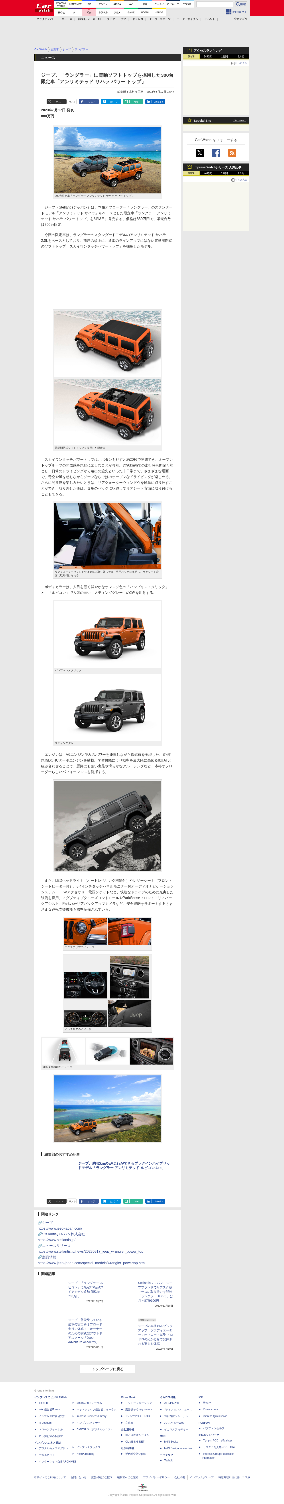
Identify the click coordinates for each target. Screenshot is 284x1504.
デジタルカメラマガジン (53, 1448)
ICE (201, 1397)
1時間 (191, 56)
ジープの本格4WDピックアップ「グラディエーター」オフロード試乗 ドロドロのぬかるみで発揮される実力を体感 (155, 1334)
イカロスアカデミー (176, 1429)
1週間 (224, 56)
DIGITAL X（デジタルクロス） (95, 1429)
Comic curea (210, 1409)
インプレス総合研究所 (52, 1416)
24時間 (208, 56)
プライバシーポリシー (156, 1477)
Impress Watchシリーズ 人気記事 (217, 167)
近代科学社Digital (135, 1453)
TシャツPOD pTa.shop (217, 1440)
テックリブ (166, 1455)
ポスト (59, 101)
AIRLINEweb (171, 1402)
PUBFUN (204, 1422)
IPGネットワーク (209, 1435)
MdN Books (171, 1441)
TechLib (168, 1460)
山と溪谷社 (127, 1429)
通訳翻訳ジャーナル (176, 1416)
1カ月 (241, 56)
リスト (72, 101)
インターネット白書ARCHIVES (57, 1461)
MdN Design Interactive (178, 1448)
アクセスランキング (208, 50)
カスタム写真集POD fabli (219, 1447)
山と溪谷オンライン (137, 1435)
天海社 (207, 1402)
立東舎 (129, 1422)
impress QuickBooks (215, 1416)
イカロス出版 (168, 1397)
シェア (91, 101)
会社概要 (179, 1477)
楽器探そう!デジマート (139, 1409)
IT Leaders (45, 1422)
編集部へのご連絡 (127, 1477)
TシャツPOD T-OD (137, 1416)
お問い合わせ (79, 1477)
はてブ (114, 101)
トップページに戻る (108, 1369)
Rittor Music (128, 1397)
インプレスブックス (89, 1447)
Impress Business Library (91, 1416)
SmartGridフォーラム (89, 1402)
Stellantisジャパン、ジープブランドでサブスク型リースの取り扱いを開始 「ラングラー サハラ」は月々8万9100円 (155, 1291)
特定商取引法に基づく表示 (234, 1477)
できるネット (47, 1455)
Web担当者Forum (49, 1409)
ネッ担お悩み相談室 (51, 1436)
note (136, 101)
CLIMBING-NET (134, 1441)
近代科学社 (127, 1448)
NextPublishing (85, 1453)
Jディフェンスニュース (178, 1409)
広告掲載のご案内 (101, 1477)
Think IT (43, 1402)
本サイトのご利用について (50, 1477)
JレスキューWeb (174, 1422)
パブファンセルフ (213, 1428)
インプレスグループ (202, 1477)
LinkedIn (158, 101)
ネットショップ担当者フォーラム (96, 1409)
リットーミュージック (138, 1402)
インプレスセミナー (89, 1422)
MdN (163, 1436)
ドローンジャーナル (51, 1429)
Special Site (202, 120)
